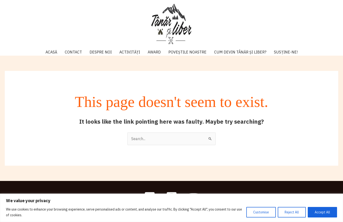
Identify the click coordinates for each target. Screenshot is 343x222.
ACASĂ (51, 52)
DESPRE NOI (101, 52)
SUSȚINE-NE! (286, 52)
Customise (261, 212)
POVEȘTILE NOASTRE (187, 52)
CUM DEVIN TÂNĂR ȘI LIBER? (240, 52)
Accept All (322, 212)
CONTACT (73, 52)
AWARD (154, 52)
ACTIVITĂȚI (129, 52)
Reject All (292, 212)
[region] (171, 208)
